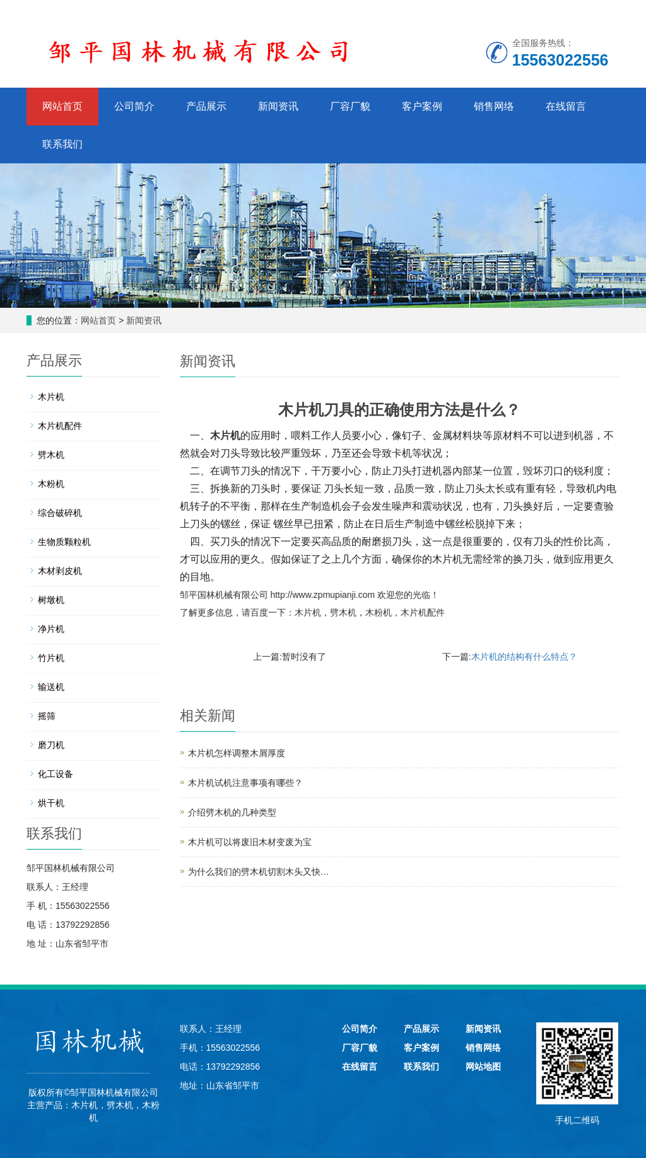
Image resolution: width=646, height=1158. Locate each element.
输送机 (51, 687)
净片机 (51, 629)
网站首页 (62, 106)
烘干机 (51, 803)
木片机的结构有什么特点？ (524, 657)
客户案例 (422, 106)
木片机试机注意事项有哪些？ (245, 783)
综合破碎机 (60, 513)
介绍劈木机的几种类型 (232, 812)
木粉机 (378, 612)
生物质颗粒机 (64, 542)
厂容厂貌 (350, 106)
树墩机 (51, 600)
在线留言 (566, 106)
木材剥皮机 (60, 571)
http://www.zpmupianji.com (322, 595)
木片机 (225, 435)
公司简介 (134, 106)
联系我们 (62, 144)
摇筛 (47, 716)
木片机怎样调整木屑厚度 (236, 753)
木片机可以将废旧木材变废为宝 (250, 842)
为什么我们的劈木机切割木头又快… (258, 872)
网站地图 (483, 1067)
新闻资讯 (278, 106)
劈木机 (343, 612)
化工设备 (55, 774)
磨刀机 (51, 745)
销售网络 (494, 106)
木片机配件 (423, 612)
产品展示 (206, 106)
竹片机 (51, 658)
